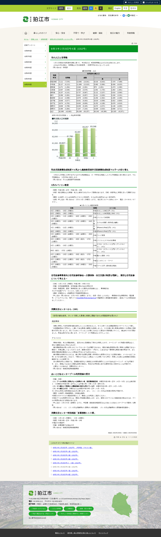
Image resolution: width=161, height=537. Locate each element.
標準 (61, 8)
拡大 (69, 8)
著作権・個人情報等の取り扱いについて (81, 533)
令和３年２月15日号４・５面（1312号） (67, 463)
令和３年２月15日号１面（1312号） (66, 451)
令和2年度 (44, 39)
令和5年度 (28, 67)
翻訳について (60, 533)
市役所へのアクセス (39, 508)
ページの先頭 (131, 437)
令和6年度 (28, 62)
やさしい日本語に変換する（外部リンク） (75, 513)
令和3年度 (28, 79)
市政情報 (131, 33)
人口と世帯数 (56, 508)
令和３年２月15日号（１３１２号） (62, 39)
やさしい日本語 (133, 2)
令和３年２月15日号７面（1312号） (66, 471)
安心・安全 (60, 33)
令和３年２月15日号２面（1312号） (66, 455)
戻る (122, 437)
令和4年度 (28, 73)
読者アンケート (29, 45)
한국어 (133, 8)
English (118, 8)
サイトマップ (103, 533)
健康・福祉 (98, 33)
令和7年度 (28, 56)
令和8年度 (28, 51)
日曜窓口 (70, 508)
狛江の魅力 (115, 33)
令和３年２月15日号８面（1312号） (66, 474)
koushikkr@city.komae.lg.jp (86, 298)
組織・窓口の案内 (86, 508)
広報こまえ (34, 39)
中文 (125, 8)
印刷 (134, 43)
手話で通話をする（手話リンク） (43, 513)
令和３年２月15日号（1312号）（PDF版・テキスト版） (73, 448)
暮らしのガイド (40, 33)
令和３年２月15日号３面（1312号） (66, 459)
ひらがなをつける (152, 2)
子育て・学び (79, 33)
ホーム (26, 33)
